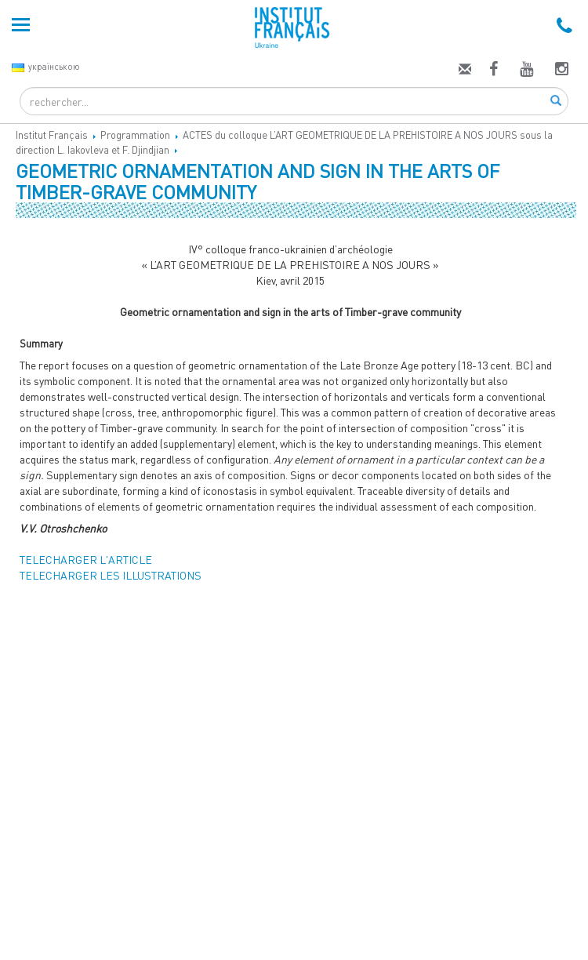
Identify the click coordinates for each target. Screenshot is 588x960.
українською (46, 66)
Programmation (135, 135)
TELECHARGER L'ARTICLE (86, 559)
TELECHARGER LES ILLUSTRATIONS (110, 575)
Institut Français (52, 135)
